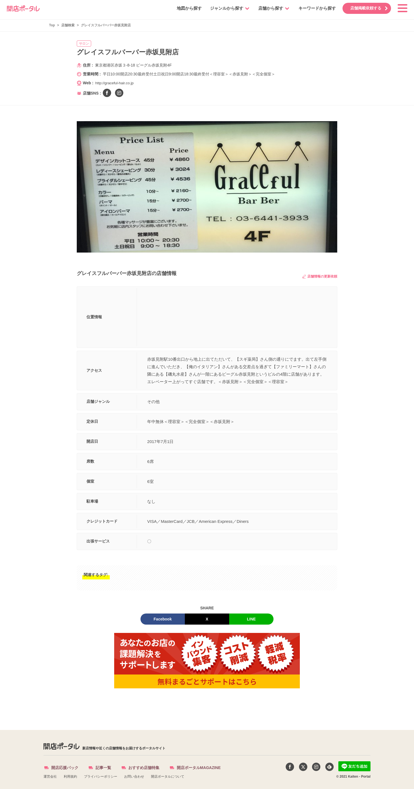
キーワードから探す (314, 8)
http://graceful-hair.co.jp (115, 83)
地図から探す (185, 8)
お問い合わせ (134, 776)
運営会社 (50, 776)
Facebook (163, 619)
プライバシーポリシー (100, 776)
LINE (251, 619)
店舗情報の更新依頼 (319, 276)
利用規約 (70, 776)
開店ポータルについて (167, 776)
